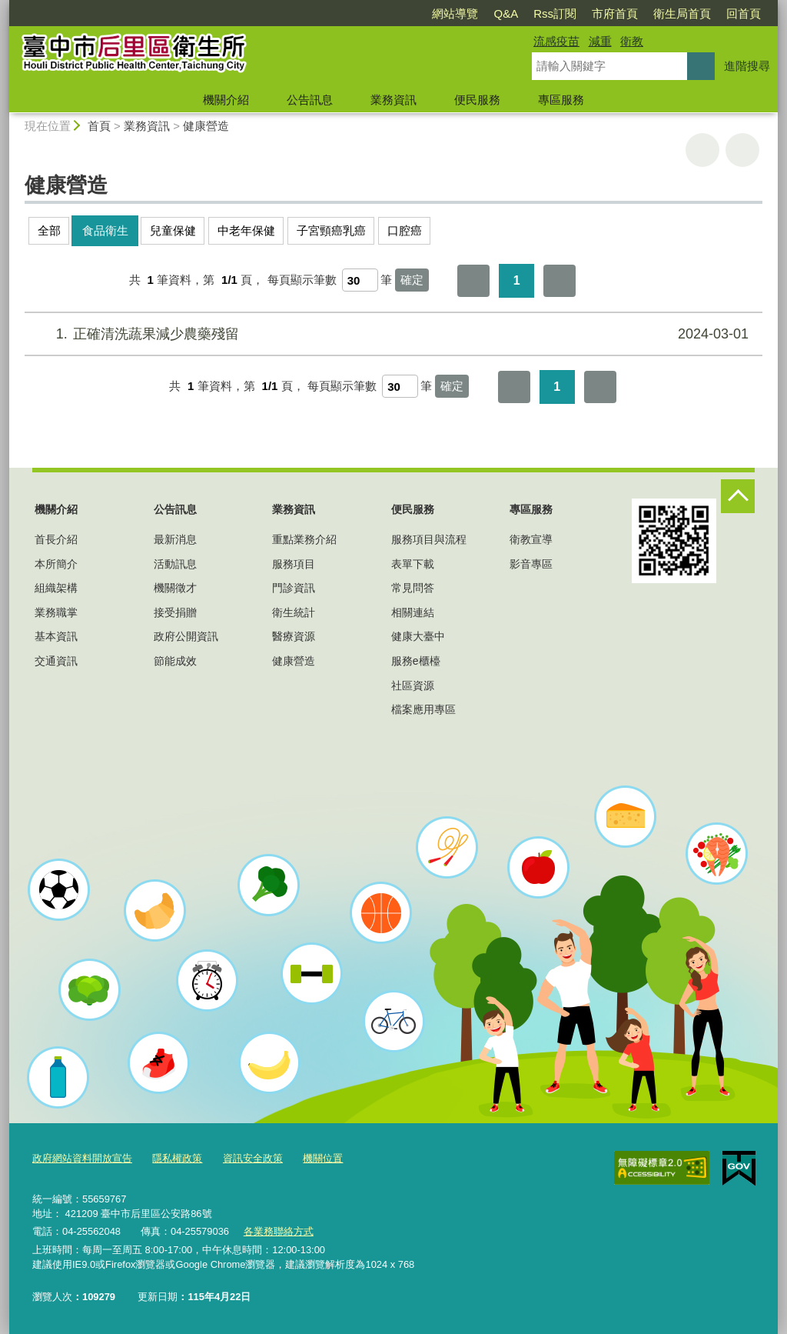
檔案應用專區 (423, 709)
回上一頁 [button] (742, 150)
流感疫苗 (556, 41)
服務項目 (293, 564)
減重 (600, 41)
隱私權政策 (177, 1158)
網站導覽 (455, 13)
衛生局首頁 (682, 13)
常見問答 (412, 588)
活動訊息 (175, 564)
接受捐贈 (175, 612)
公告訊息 (310, 99)
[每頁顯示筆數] (360, 280)
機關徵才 (175, 588)
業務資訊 (393, 99)
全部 (49, 230)
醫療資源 (293, 636)
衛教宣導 (531, 539)
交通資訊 (56, 661)
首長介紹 (56, 539)
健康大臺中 (418, 636)
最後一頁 (559, 281)
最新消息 (175, 539)
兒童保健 (173, 230)
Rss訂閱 (554, 13)
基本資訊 (56, 636)
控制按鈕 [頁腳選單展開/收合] (738, 496)
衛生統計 (293, 612)
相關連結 (412, 612)
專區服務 (561, 99)
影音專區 (531, 564)
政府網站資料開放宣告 (82, 1158)
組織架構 (56, 588)
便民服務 (477, 99)
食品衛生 (105, 230)
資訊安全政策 (253, 1158)
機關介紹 (226, 99)
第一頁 (473, 281)
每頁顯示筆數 (302, 279)
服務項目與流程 (429, 539)
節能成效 (175, 661)
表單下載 (412, 564)
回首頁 (743, 13)
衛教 (631, 41)
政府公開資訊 (186, 636)
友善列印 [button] (702, 150)
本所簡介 (56, 564)
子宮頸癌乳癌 (331, 230)
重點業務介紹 (304, 539)
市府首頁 (615, 13)
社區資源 (412, 685)
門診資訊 (293, 588)
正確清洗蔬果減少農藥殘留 (392, 334)
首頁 (99, 125)
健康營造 (206, 125)
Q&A (505, 13)
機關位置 (323, 1158)
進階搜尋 (747, 65)
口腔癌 (404, 230)
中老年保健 (246, 230)
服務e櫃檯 (415, 661)
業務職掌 (56, 612)
